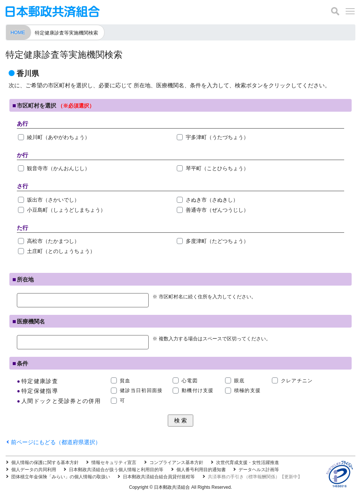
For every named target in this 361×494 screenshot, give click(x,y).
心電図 (190, 380)
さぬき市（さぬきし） (212, 200)
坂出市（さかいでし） (53, 200)
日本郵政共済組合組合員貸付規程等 (159, 476)
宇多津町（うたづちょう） (217, 137)
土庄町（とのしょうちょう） (61, 251)
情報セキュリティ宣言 (113, 462)
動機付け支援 (198, 390)
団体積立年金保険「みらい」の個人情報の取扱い (60, 476)
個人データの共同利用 (33, 469)
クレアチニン (297, 380)
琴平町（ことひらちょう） (217, 168)
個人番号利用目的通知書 (201, 469)
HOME (17, 32)
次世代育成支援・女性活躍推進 (247, 462)
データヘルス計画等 (259, 469)
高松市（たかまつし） (53, 241)
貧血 (125, 380)
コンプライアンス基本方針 (176, 462)
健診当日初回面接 (141, 390)
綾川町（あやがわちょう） (58, 137)
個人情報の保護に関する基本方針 (45, 462)
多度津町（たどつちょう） (217, 241)
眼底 (239, 380)
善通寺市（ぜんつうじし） (217, 210)
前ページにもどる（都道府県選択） (56, 442)
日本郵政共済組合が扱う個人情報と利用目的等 (116, 469)
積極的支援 (247, 390)
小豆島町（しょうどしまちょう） (66, 210)
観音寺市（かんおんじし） (58, 168)
